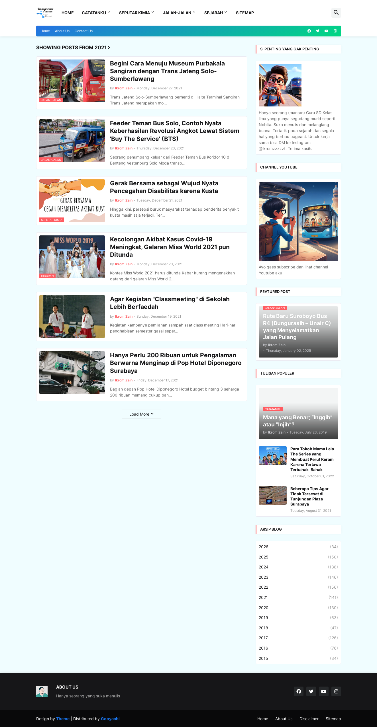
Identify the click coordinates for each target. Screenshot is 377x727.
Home (68, 12)
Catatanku (94, 12)
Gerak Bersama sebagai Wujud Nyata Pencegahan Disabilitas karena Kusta (164, 187)
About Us (62, 31)
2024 (298, 567)
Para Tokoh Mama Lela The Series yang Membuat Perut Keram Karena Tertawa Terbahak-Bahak (312, 459)
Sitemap (245, 12)
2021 (298, 597)
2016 (298, 648)
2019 (298, 618)
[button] (336, 13)
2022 (298, 587)
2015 (298, 658)
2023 (298, 577)
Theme (63, 718)
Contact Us (84, 31)
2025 (298, 557)
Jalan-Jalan (177, 12)
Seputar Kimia (134, 12)
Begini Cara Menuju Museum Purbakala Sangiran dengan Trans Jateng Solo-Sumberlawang (167, 71)
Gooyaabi (110, 718)
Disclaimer (309, 718)
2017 (298, 638)
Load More (139, 414)
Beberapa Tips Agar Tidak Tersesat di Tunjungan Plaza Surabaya (309, 496)
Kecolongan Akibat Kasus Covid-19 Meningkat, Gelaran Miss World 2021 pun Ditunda (170, 247)
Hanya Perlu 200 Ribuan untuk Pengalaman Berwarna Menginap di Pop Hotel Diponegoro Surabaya (176, 363)
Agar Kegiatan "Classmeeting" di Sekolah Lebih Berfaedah (170, 302)
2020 (298, 608)
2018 (298, 628)
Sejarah (213, 12)
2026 (298, 547)
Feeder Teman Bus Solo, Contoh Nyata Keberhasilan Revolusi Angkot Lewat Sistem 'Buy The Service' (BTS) (174, 131)
